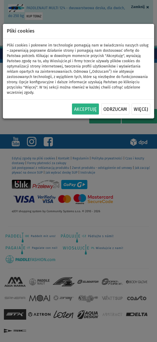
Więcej (141, 109)
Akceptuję (85, 109)
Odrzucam (115, 109)
